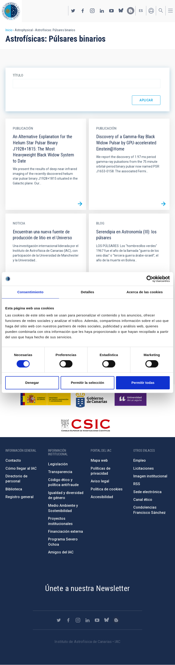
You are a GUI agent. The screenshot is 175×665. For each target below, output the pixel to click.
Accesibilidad (102, 497)
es (141, 11)
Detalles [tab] (87, 292)
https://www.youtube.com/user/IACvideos (111, 10)
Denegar (32, 383)
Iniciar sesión (151, 10)
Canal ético (142, 499)
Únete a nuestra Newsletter (87, 588)
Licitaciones (143, 468)
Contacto (13, 460)
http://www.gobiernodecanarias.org (91, 399)
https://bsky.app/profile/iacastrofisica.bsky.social (121, 10)
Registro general (19, 497)
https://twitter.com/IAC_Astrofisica (73, 10)
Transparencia (60, 472)
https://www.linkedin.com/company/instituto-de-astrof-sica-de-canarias (102, 10)
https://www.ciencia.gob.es (45, 398)
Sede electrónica (147, 492)
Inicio (9, 30)
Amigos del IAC (61, 552)
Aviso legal (100, 481)
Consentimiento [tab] (30, 292)
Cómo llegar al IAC (21, 468)
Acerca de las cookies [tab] (144, 292)
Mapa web (99, 460)
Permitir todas (142, 383)
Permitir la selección (87, 383)
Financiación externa (65, 531)
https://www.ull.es (131, 399)
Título (18, 75)
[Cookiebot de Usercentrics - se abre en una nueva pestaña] (150, 278)
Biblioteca (13, 489)
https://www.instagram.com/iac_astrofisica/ (92, 10)
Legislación (58, 464)
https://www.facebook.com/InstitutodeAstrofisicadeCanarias (83, 10)
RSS (136, 484)
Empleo (139, 460)
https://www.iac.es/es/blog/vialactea (130, 10)
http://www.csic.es (85, 425)
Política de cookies (107, 489)
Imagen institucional (150, 476)
